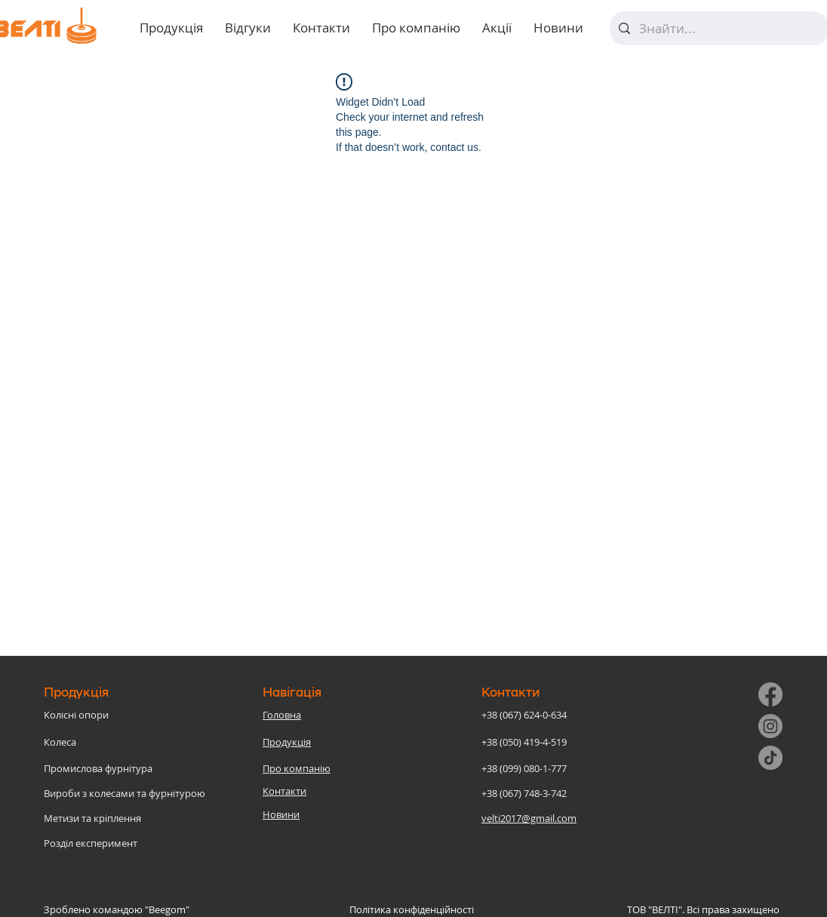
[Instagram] (770, 726)
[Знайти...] (718, 28)
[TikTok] (770, 758)
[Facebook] (770, 694)
